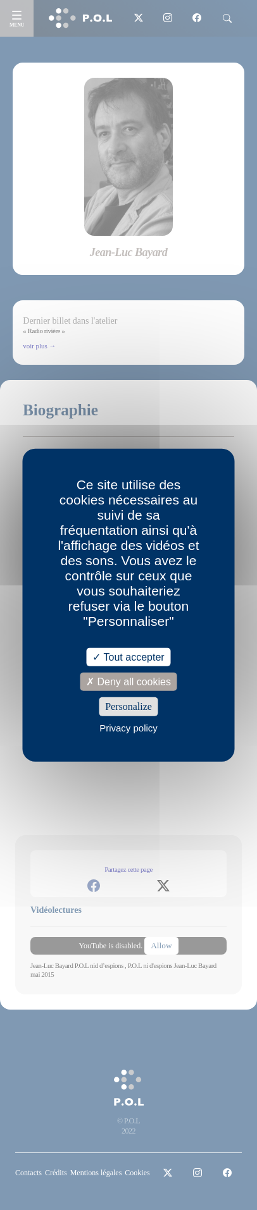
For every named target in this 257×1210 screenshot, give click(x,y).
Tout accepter (128, 657)
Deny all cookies (128, 681)
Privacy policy (128, 727)
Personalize (128, 706)
